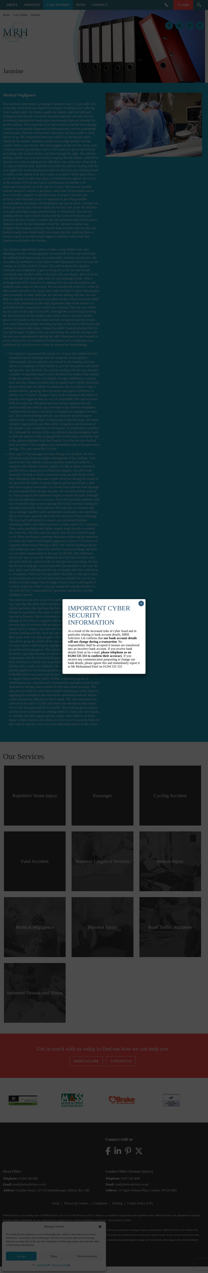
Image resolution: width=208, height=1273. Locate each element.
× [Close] (141, 603)
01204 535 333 (77, 656)
